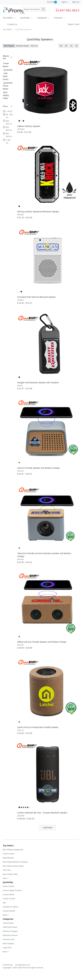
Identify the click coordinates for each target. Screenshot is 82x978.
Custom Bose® (9, 911)
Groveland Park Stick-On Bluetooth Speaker (36, 297)
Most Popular (9, 46)
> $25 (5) (8, 141)
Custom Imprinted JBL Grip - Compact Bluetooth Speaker (42, 813)
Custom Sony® (9, 899)
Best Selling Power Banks (13, 866)
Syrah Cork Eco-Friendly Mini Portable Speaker (38, 727)
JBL (4, 903)
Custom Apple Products (12, 890)
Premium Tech (8, 939)
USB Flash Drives (5, 76)
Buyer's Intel (73, 24)
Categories (43, 18)
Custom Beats (8, 894)
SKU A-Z (34, 46)
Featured (59, 18)
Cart (52, 2)
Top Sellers (9, 18)
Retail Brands (8, 858)
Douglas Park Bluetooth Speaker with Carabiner (38, 382)
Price (5, 106)
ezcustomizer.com (22, 965)
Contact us (12, 24)
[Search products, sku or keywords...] (32, 9)
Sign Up (75, 2)
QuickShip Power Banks (7, 86)
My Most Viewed (22, 46)
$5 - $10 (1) (9, 115)
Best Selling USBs (6, 95)
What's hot (6, 57)
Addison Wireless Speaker (28, 126)
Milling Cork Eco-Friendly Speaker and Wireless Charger (42, 642)
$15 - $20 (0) (9, 128)
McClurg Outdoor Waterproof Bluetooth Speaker (38, 211)
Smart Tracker (8, 854)
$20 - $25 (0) (9, 135)
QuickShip (26, 18)
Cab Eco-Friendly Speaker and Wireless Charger (38, 468)
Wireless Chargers (10, 931)
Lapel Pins (7, 948)
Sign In (65, 2)
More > (6, 878)
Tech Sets (7, 870)
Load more (47, 827)
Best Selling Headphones (13, 850)
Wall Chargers (8, 943)
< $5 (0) (9, 111)
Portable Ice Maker (10, 907)
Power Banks (8, 923)
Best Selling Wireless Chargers (15, 862)
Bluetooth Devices (10, 935)
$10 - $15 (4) (9, 122)
